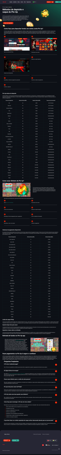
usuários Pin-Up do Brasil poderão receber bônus (17, 373)
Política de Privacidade (37, 434)
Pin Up (4, 7)
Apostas (11, 2)
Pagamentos (29, 2)
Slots (25, 2)
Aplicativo (15, 2)
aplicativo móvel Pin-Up (20, 340)
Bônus (19, 2)
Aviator (22, 2)
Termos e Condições (45, 434)
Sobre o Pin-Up (6, 434)
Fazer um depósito (8, 23)
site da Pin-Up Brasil (9, 202)
